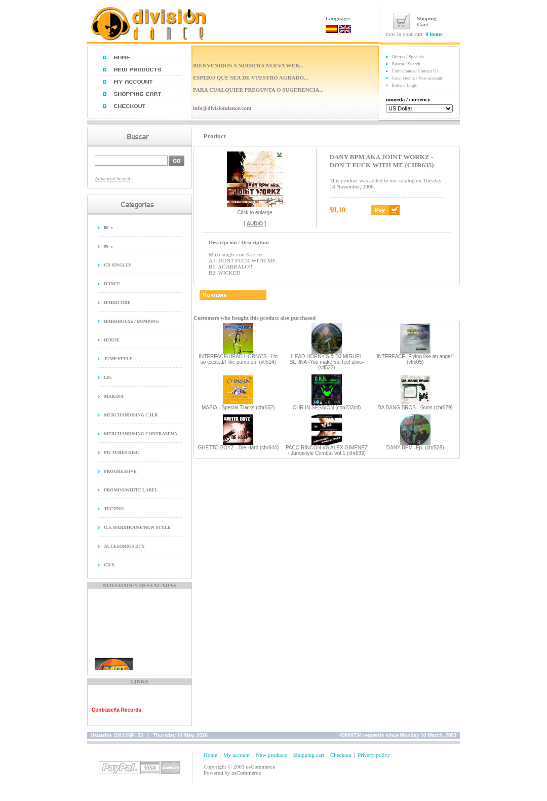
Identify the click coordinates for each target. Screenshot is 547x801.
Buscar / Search (406, 63)
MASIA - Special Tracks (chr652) (238, 407)
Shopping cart (308, 755)
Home (210, 755)
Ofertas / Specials (407, 56)
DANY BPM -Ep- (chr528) (415, 447)
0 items (433, 34)
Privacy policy (374, 755)
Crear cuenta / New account (417, 78)
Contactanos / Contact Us (415, 70)
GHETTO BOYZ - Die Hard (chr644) (238, 447)
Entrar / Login (404, 85)
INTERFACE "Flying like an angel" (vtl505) (415, 359)
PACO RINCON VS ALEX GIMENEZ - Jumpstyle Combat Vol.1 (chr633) (327, 450)
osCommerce (260, 767)
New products (271, 755)
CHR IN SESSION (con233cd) (327, 407)
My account (236, 755)
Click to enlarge (255, 210)
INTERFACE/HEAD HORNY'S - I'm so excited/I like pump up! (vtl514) (238, 359)
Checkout (340, 755)
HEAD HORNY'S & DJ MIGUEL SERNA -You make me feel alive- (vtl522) (327, 362)
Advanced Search (112, 178)
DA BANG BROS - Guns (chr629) (414, 407)
